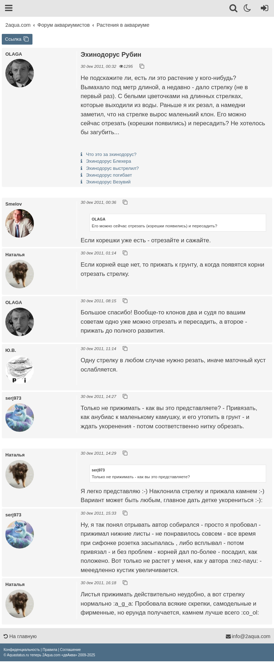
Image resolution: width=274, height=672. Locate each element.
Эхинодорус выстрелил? (112, 168)
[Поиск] (233, 9)
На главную (20, 636)
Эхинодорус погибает (109, 175)
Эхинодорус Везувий (108, 182)
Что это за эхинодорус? (111, 154)
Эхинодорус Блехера (108, 161)
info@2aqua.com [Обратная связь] (247, 636)
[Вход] (263, 9)
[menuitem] (22, 649)
